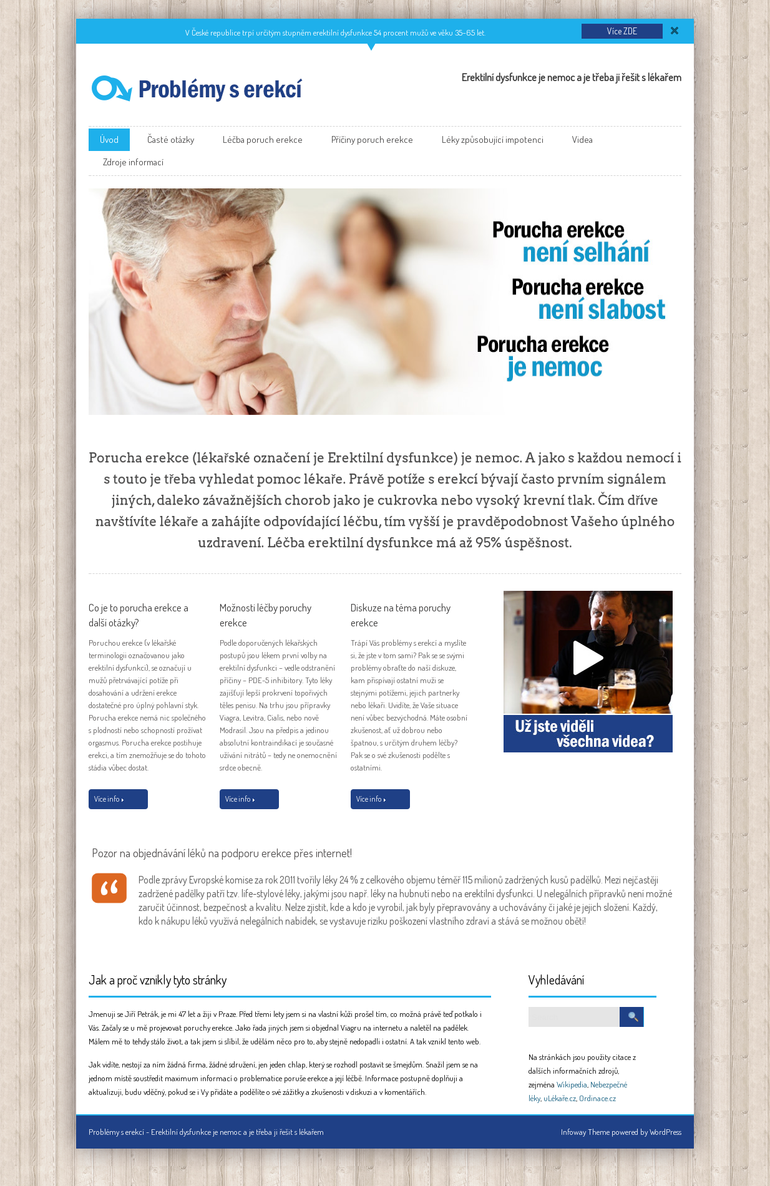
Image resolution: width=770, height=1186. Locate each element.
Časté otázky (170, 139)
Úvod (109, 139)
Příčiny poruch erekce (372, 139)
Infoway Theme (585, 1132)
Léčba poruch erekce (263, 139)
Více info (109, 799)
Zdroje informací (133, 162)
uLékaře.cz (559, 1098)
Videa (582, 139)
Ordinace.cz (597, 1098)
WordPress (665, 1132)
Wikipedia (572, 1084)
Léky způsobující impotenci (492, 139)
